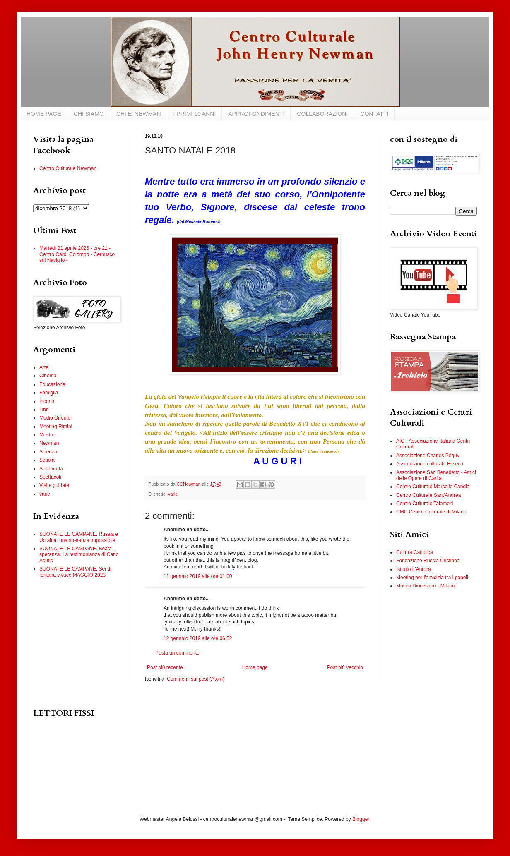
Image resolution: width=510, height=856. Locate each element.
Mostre (47, 435)
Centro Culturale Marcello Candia (432, 486)
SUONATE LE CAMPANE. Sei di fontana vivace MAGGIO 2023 (75, 572)
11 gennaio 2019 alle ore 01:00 (198, 576)
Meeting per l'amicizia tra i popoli (432, 577)
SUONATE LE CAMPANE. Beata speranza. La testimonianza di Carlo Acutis (78, 554)
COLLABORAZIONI (322, 113)
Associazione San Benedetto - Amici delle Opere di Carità (436, 475)
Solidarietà (51, 469)
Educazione (52, 384)
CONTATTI (374, 113)
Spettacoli (50, 477)
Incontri (47, 401)
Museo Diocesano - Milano (425, 586)
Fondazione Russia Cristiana (427, 560)
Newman (49, 443)
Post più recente (165, 667)
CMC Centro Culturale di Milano (431, 512)
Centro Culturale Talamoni (425, 503)
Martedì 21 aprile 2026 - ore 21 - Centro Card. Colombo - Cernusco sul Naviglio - (77, 254)
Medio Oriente (54, 418)
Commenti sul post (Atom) (195, 679)
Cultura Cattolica (414, 552)
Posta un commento (177, 653)
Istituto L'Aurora (413, 569)
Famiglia (48, 393)
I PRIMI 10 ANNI (194, 113)
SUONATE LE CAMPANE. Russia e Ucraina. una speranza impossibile (78, 537)
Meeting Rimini (55, 426)
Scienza (48, 452)
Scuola (47, 460)
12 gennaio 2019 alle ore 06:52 (198, 638)
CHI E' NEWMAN (138, 113)
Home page (255, 667)
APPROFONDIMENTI (256, 113)
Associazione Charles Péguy (427, 455)
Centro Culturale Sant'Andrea (428, 495)
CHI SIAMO (89, 113)
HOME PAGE (43, 113)
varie (173, 494)
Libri (44, 409)
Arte (43, 367)
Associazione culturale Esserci (429, 464)
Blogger (360, 819)
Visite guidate (54, 485)
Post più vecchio (345, 667)
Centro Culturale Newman (67, 168)
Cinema (47, 376)
